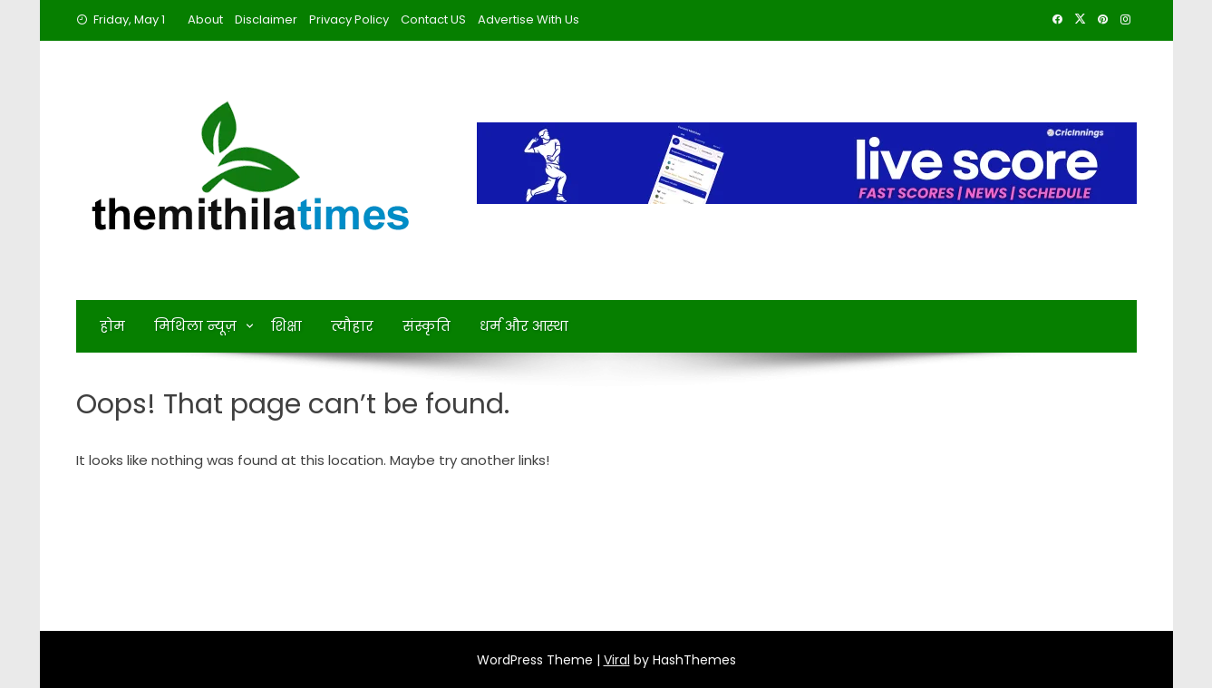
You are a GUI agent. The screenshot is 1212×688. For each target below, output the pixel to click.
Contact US (433, 19)
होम (112, 325)
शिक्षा (286, 325)
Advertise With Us (528, 19)
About (205, 19)
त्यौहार (352, 325)
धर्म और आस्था (524, 325)
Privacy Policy (349, 19)
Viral (617, 660)
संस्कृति (426, 325)
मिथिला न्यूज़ (195, 325)
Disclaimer (266, 19)
